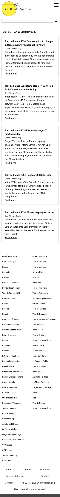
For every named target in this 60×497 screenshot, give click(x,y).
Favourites (7, 272)
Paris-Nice (36, 282)
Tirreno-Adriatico (39, 287)
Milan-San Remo (39, 356)
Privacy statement (15, 476)
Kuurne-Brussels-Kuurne (12, 376)
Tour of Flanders (9, 408)
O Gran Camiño (38, 303)
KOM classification (10, 282)
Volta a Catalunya (40, 293)
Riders (5, 267)
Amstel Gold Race (10, 424)
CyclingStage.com (18, 8)
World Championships (41, 340)
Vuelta (35, 392)
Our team (45, 469)
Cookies (45, 476)
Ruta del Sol (37, 272)
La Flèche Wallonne (10, 429)
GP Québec (7, 444)
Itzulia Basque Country (42, 298)
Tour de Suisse (38, 324)
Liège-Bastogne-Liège (11, 434)
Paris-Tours (7, 460)
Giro (34, 397)
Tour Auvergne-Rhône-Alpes (44, 319)
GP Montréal (7, 450)
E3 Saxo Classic (9, 392)
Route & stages (9, 261)
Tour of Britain (38, 335)
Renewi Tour (37, 329)
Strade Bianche (8, 382)
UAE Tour (36, 277)
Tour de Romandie (40, 314)
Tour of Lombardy (9, 455)
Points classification (11, 287)
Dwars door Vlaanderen (12, 403)
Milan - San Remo (9, 387)
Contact (9, 482)
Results (5, 277)
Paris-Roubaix (8, 413)
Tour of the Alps (39, 308)
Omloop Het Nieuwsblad (12, 371)
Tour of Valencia (39, 261)
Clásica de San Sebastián (13, 439)
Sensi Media (40, 489)
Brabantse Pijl (8, 418)
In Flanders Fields (10, 397)
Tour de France (38, 403)
